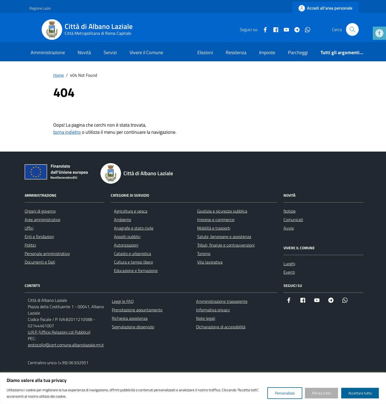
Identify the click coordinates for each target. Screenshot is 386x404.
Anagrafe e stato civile (133, 228)
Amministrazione (48, 52)
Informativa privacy (213, 310)
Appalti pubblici (127, 236)
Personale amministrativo (47, 253)
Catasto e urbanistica (132, 253)
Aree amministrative (42, 219)
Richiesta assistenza (130, 318)
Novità (84, 52)
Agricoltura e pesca (130, 211)
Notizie (289, 211)
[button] (379, 33)
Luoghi (289, 263)
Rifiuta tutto (321, 393)
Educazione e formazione (136, 270)
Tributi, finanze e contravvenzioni (226, 245)
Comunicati (293, 219)
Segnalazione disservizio (133, 327)
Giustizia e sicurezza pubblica (222, 211)
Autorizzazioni (126, 245)
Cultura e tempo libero (133, 262)
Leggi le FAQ (123, 301)
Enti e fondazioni (39, 236)
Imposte (267, 52)
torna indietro (67, 132)
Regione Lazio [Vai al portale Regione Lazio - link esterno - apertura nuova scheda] (40, 8)
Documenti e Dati (40, 262)
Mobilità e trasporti (213, 228)
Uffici (29, 228)
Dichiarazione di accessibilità (220, 327)
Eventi (289, 272)
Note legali (205, 318)
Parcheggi (298, 52)
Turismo (203, 253)
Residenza (236, 52)
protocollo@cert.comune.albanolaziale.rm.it (66, 345)
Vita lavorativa (210, 262)
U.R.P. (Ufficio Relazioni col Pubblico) (59, 332)
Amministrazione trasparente (221, 301)
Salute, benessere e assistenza (224, 236)
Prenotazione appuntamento (137, 310)
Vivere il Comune (146, 52)
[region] (193, 388)
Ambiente (122, 219)
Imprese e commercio (215, 219)
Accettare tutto (360, 393)
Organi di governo (40, 211)
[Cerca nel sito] (352, 29)
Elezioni (205, 52)
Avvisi (288, 228)
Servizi (110, 52)
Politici (30, 245)
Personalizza (285, 393)
